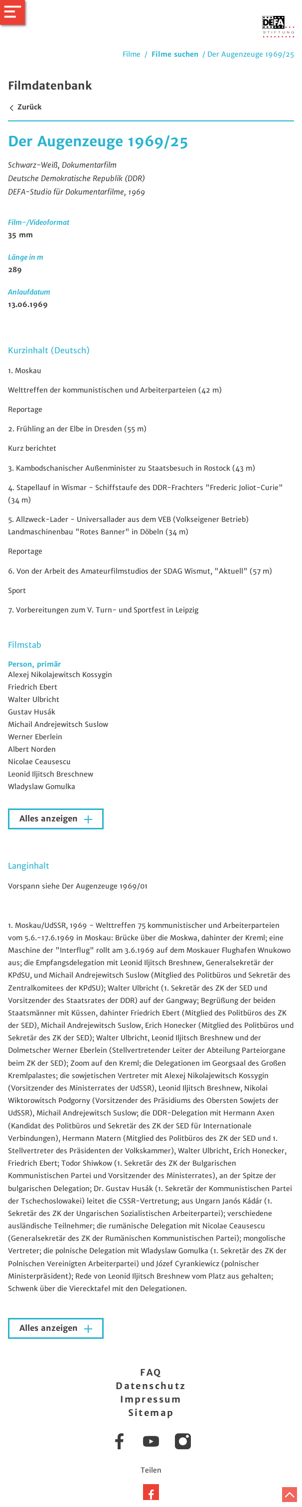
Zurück (24, 106)
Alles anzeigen (49, 818)
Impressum (151, 1399)
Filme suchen (174, 54)
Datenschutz (151, 1386)
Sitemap (151, 1412)
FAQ (150, 1372)
